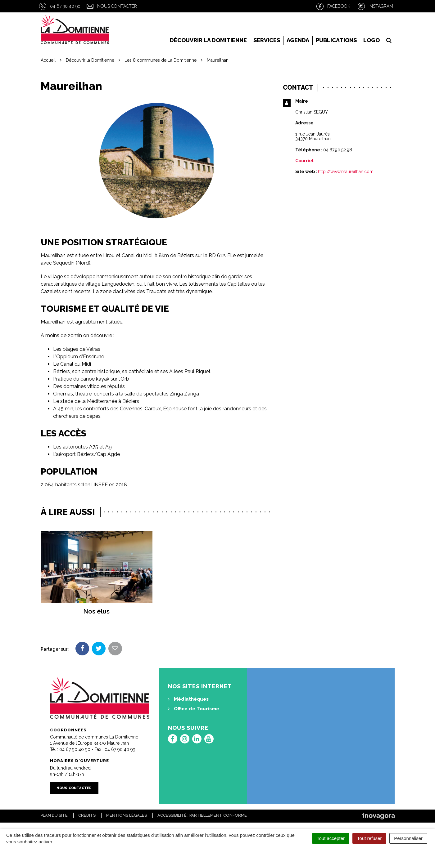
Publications (336, 40)
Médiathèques (188, 699)
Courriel (304, 160)
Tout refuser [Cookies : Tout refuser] (369, 838)
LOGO (371, 40)
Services (266, 40)
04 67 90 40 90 (65, 6)
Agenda (298, 40)
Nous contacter (117, 6)
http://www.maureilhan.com (346, 171)
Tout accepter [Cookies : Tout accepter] (331, 838)
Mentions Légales (126, 815)
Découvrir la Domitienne (208, 40)
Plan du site (54, 815)
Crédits (87, 815)
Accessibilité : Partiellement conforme (202, 815)
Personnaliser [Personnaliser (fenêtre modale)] (408, 838)
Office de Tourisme (193, 709)
